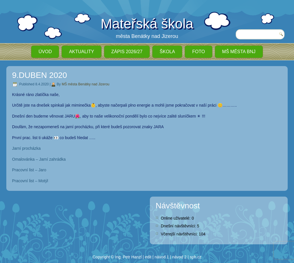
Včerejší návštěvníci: (180, 234)
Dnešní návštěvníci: (179, 226)
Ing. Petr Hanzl (128, 257)
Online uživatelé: (176, 218)
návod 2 (179, 257)
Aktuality (81, 51)
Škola (167, 51)
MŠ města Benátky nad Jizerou (85, 84)
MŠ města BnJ (239, 51)
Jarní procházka (26, 148)
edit (148, 257)
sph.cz (195, 257)
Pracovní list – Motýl (30, 180)
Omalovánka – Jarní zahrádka (39, 159)
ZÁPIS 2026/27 (127, 51)
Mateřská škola (147, 23)
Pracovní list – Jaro (29, 170)
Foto (198, 51)
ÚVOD (45, 51)
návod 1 (162, 257)
